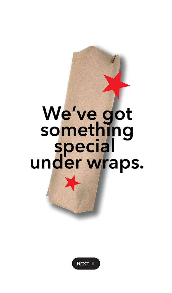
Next (83, 263)
